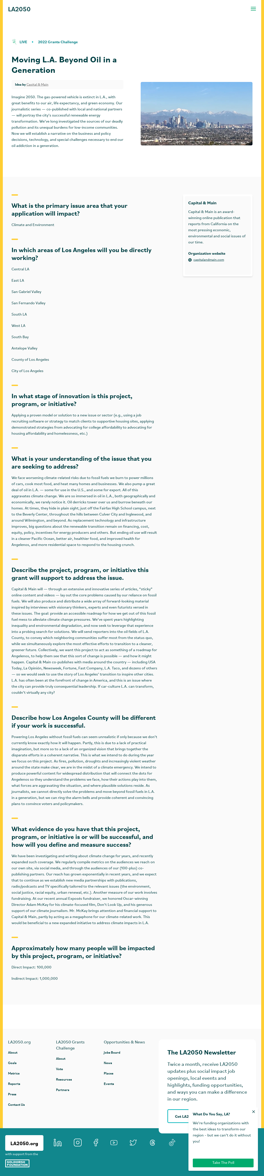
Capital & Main (37, 84)
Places (108, 1073)
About (12, 1052)
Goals (12, 1062)
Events (109, 1083)
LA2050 (19, 9)
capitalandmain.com (206, 260)
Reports (14, 1083)
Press (12, 1093)
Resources (64, 1079)
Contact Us (16, 1104)
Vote (59, 1068)
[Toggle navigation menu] (253, 8)
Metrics (14, 1073)
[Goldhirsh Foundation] (24, 1163)
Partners (62, 1089)
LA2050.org (24, 1142)
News (108, 1062)
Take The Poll (223, 1163)
